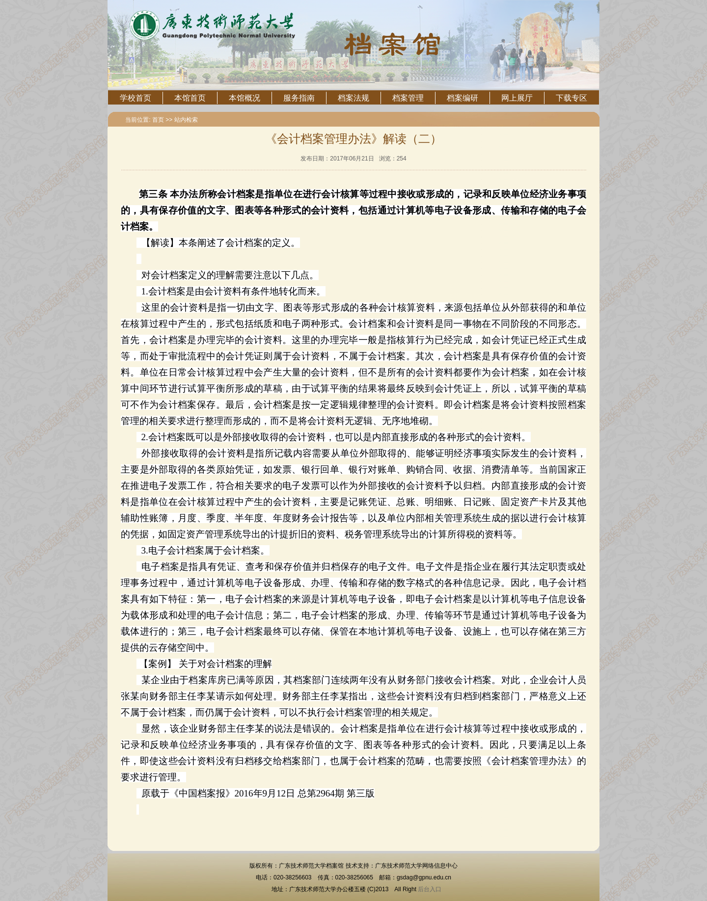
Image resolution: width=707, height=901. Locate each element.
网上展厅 (517, 98)
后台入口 (429, 889)
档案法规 (353, 98)
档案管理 (408, 98)
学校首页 (135, 98)
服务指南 (299, 98)
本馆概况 (244, 98)
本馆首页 (190, 98)
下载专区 (571, 98)
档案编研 (462, 98)
